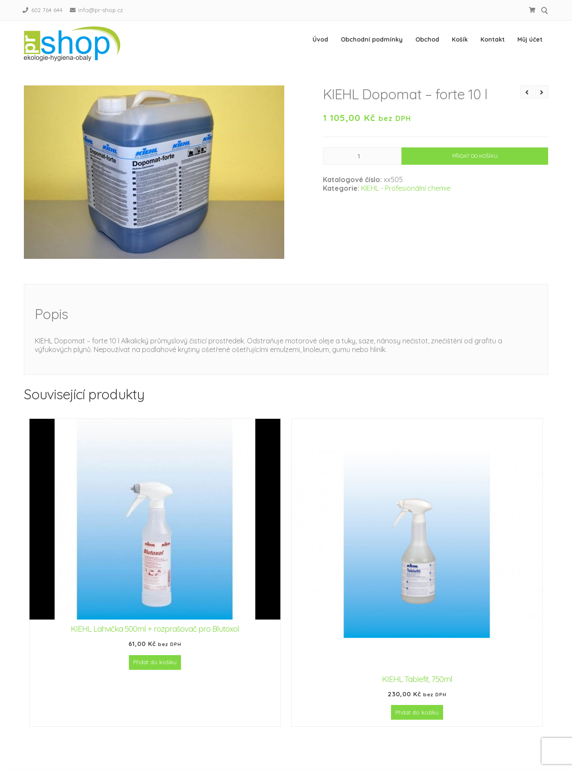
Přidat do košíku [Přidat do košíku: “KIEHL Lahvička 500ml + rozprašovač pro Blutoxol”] (155, 670)
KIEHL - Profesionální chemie (405, 196)
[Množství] (362, 164)
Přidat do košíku (475, 164)
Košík (460, 39)
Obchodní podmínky (372, 39)
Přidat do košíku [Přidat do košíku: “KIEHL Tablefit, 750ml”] (417, 721)
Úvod (320, 39)
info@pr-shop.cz (100, 10)
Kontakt (492, 39)
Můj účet (529, 39)
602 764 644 (46, 10)
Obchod (427, 39)
